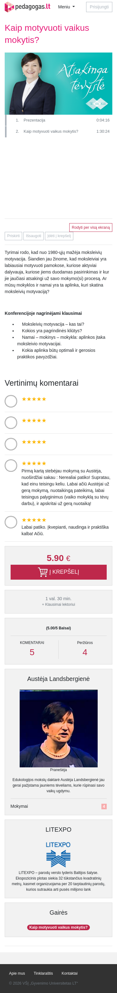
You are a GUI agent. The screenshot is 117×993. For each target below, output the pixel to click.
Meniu (64, 6)
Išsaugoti (33, 236)
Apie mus (17, 973)
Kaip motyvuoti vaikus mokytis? (58, 927)
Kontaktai (70, 973)
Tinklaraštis (43, 973)
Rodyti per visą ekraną (91, 227)
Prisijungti (99, 6)
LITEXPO (58, 829)
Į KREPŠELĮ (58, 572)
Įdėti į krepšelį (59, 236)
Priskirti (13, 236)
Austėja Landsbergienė (58, 678)
